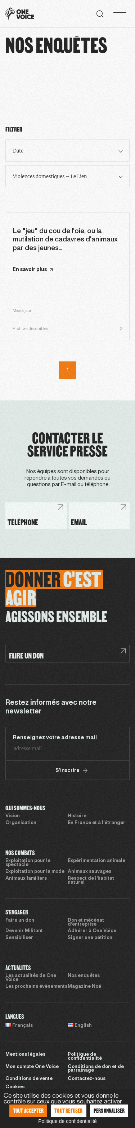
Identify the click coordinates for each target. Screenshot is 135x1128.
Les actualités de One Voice (30, 978)
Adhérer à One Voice (92, 931)
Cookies (14, 1087)
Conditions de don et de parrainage (96, 1069)
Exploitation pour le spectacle (27, 863)
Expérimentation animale (96, 861)
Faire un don (19, 920)
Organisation (20, 823)
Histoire (77, 816)
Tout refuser (68, 1110)
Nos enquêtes (84, 976)
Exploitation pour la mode (34, 872)
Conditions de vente (29, 1079)
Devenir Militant (24, 931)
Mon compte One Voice (32, 1067)
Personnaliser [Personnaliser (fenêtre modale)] (109, 1110)
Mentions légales (25, 1054)
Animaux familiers (26, 878)
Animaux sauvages (89, 872)
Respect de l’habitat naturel (91, 880)
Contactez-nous (86, 1079)
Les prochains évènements (36, 987)
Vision (12, 816)
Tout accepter (28, 1110)
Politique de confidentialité (85, 1056)
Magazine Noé (84, 987)
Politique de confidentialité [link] (67, 1121)
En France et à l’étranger (96, 823)
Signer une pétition (90, 938)
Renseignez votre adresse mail (55, 737)
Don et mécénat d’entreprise (86, 922)
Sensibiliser (19, 938)
